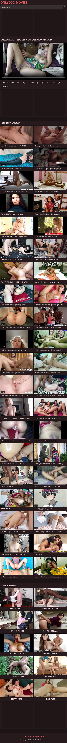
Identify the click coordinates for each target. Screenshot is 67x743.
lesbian (53, 82)
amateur (5, 82)
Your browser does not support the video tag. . (33, 61)
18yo (42, 82)
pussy (13, 82)
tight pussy (34, 82)
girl (59, 82)
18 (47, 82)
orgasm (25, 82)
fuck (18, 82)
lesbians (5, 86)
